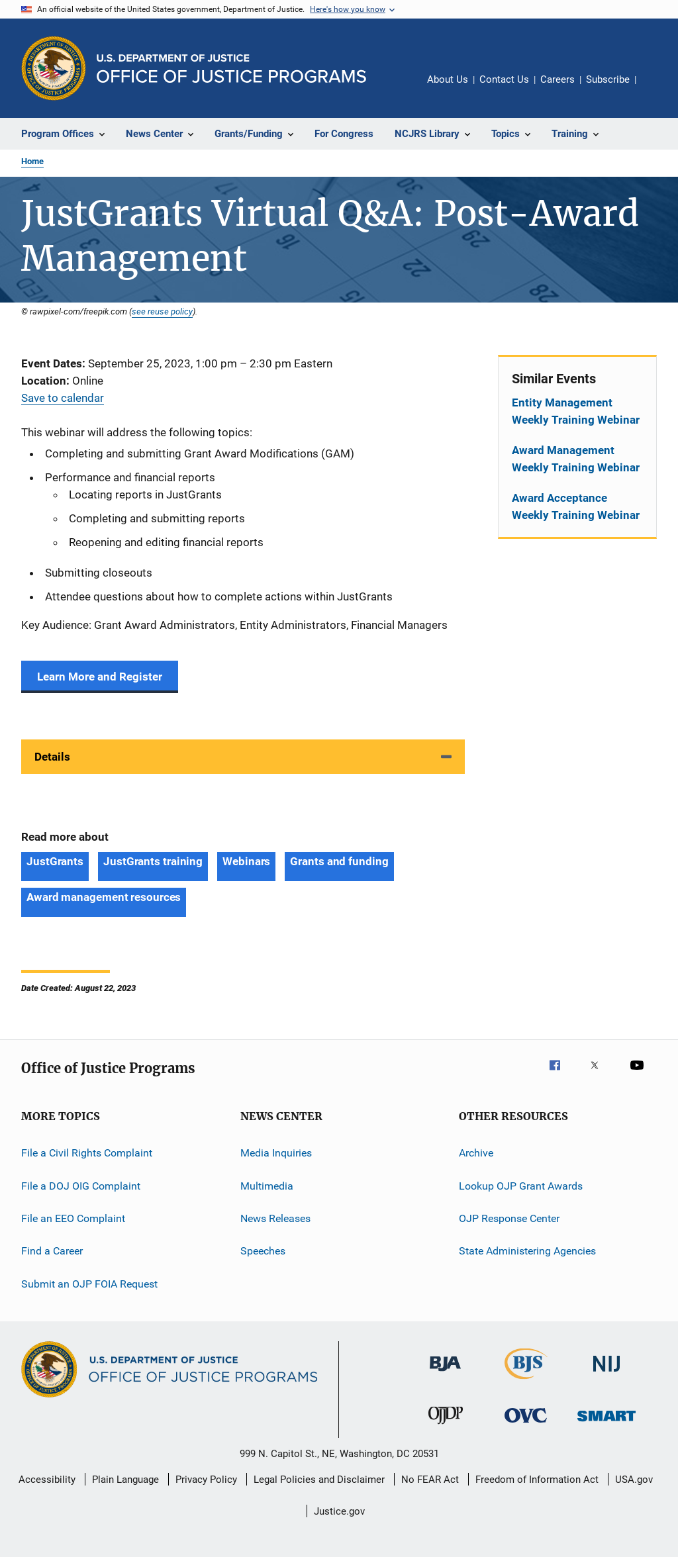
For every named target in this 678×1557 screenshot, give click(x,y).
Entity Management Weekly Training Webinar (576, 411)
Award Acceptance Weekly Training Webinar (576, 506)
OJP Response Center (509, 1218)
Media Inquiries (276, 1153)
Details (52, 756)
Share (657, 88)
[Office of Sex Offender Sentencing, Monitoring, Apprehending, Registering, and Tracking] (606, 1423)
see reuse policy (162, 311)
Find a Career (52, 1251)
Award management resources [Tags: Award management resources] (103, 897)
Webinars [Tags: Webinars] (246, 861)
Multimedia (266, 1186)
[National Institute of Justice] (606, 1374)
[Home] (231, 68)
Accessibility (47, 1480)
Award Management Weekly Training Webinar (576, 459)
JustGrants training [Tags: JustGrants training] (153, 861)
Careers (557, 79)
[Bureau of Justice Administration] (445, 1374)
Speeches (262, 1251)
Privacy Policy (206, 1480)
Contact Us (504, 79)
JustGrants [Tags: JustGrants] (54, 861)
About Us (447, 79)
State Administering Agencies (527, 1251)
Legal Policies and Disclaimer (319, 1480)
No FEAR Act (430, 1480)
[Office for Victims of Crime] (526, 1425)
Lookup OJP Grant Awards (521, 1186)
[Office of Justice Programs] (53, 68)
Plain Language (125, 1480)
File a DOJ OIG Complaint (80, 1186)
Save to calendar (62, 397)
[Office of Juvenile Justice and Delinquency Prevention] (445, 1426)
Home (32, 161)
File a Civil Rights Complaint (86, 1153)
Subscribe (608, 79)
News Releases (275, 1218)
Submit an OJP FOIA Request (89, 1284)
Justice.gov (339, 1511)
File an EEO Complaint (73, 1218)
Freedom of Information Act (537, 1480)
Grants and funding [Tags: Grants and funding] (339, 861)
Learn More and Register (99, 676)
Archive (476, 1153)
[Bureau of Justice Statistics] (526, 1381)
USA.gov (634, 1480)
